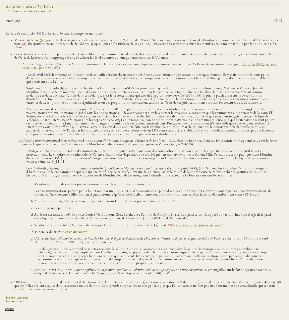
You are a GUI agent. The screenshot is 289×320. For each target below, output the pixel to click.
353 (42, 40)
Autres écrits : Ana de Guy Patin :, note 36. (29, 8)
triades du (200, 225)
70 (278, 282)
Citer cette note (15, 301)
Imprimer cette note (17, 297)
